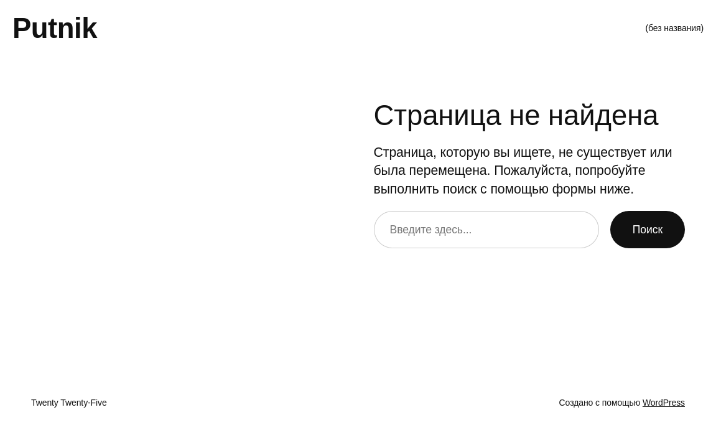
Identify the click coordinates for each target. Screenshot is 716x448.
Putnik (54, 28)
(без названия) (674, 28)
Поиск (648, 229)
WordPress (664, 403)
